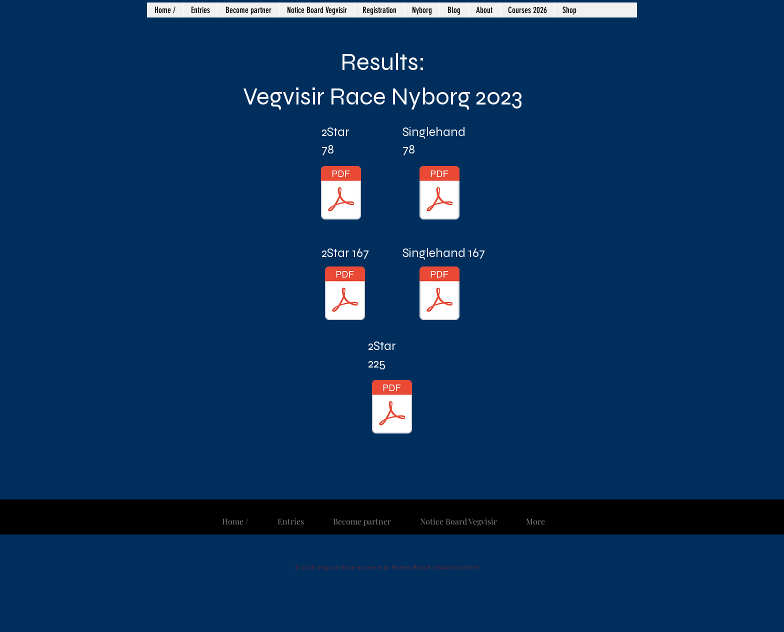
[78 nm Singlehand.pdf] (439, 194)
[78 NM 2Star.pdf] (341, 194)
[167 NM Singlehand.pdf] (439, 295)
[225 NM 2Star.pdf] (392, 408)
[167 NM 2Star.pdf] (345, 295)
